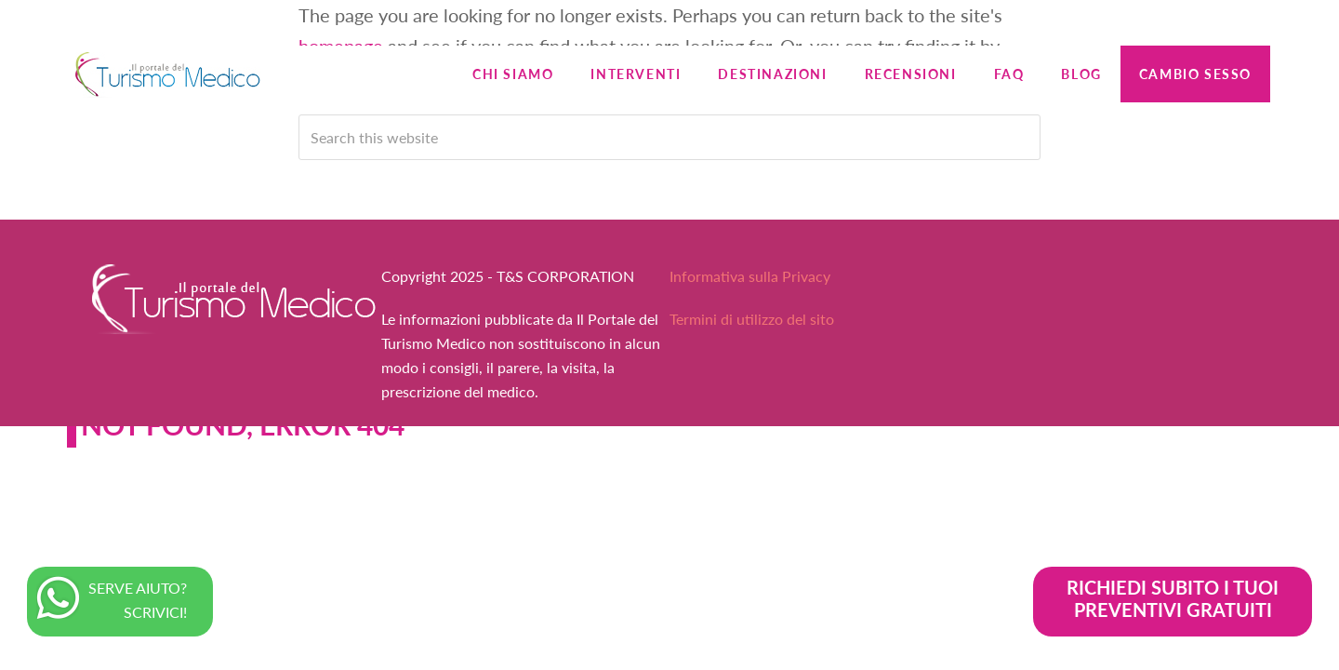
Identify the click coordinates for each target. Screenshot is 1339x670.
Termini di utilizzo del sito (752, 318)
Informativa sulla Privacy (750, 276)
